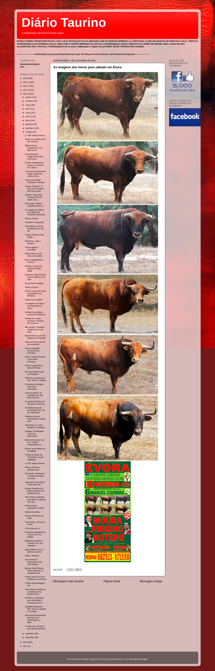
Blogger (144, 659)
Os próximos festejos (34, 283)
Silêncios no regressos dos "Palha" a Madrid (35, 379)
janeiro (28, 97)
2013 (25, 90)
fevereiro (29, 101)
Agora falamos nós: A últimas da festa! (34, 550)
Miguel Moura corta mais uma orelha (33, 254)
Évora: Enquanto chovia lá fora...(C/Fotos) (33, 350)
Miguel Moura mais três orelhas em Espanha (35, 337)
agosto (28, 124)
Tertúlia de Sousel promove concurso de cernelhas (34, 320)
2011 (25, 82)
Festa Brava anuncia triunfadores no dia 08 (34, 228)
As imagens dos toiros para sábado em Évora (87, 67)
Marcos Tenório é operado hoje (32, 468)
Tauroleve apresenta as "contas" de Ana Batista (35, 534)
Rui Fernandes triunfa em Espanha (34, 373)
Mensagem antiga (151, 581)
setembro (29, 128)
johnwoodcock (116, 659)
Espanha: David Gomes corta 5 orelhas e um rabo (35, 277)
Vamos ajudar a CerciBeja (32, 248)
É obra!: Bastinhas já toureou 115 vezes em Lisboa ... (34, 165)
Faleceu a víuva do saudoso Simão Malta (33, 268)
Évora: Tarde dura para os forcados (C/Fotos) (35, 359)
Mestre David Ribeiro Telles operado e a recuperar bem (34, 570)
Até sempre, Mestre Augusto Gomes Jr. (34, 204)
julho (27, 120)
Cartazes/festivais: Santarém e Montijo (34, 181)
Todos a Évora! (31, 218)
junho (28, 116)
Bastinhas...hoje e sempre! (33, 242)
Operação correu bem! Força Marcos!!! (35, 483)
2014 (25, 94)
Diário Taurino (64, 22)
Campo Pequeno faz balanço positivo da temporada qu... (34, 490)
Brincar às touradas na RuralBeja (35, 450)
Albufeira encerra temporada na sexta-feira (35, 418)
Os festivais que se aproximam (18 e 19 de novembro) (35, 410)
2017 (25, 646)
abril (27, 109)
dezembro (30, 637)
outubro (29, 132)
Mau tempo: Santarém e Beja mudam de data (35, 329)
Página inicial (111, 581)
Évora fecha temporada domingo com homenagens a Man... (35, 619)
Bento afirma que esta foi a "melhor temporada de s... (34, 442)
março (28, 105)
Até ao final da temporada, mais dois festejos (33, 562)
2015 (25, 642)
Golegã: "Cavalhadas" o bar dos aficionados (34, 433)
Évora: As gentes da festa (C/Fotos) (34, 366)
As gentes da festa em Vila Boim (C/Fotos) (35, 402)
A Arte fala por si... (33, 528)
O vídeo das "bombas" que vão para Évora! (35, 627)
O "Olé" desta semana (34, 135)
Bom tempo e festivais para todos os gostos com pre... (35, 499)
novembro (30, 634)
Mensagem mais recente (68, 581)
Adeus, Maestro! (32, 556)
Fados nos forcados (33, 300)
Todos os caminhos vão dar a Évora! (35, 140)
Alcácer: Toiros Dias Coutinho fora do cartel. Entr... (33, 197)
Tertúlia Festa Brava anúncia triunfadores (35, 313)
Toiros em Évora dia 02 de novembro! (35, 343)
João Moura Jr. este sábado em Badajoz (35, 426)
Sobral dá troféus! (33, 512)
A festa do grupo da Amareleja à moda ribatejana (34, 457)
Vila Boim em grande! (34, 222)
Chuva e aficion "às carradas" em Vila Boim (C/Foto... (34, 395)
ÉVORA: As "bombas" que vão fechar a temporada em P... (34, 600)
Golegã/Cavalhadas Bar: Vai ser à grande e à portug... (35, 609)
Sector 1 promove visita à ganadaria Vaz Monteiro (35, 293)
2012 (25, 86)
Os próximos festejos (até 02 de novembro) (34, 386)
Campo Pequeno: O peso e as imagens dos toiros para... (34, 188)
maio (27, 113)
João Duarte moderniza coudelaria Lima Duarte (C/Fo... (35, 591)
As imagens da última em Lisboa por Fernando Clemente (35, 212)
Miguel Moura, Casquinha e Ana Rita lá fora (33, 147)
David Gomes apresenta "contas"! (34, 507)
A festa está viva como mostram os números (35, 578)
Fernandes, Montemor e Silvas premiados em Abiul (34, 475)
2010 (25, 78)
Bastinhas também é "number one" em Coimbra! (34, 543)
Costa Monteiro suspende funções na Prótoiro (34, 156)
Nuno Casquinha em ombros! (34, 261)
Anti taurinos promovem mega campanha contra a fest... (35, 173)
